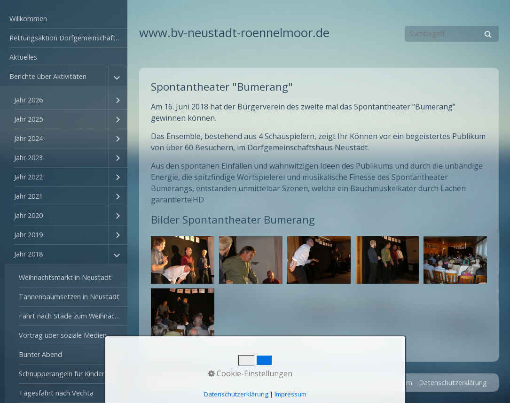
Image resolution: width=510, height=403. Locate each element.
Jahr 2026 (28, 99)
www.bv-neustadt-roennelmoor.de (234, 32)
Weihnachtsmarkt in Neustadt (65, 277)
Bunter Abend (40, 354)
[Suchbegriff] (452, 34)
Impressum (394, 382)
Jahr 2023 (28, 157)
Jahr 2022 (28, 176)
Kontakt (358, 382)
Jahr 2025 (28, 119)
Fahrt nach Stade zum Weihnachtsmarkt (73, 315)
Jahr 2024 (28, 138)
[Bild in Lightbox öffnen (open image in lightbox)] (182, 260)
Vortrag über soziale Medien (63, 335)
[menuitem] (63, 19)
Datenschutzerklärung (453, 382)
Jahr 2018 (28, 253)
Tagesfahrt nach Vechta (56, 392)
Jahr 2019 (28, 234)
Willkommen (28, 18)
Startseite (324, 382)
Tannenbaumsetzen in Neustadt (69, 296)
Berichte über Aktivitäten (47, 76)
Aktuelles (23, 57)
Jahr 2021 (28, 196)
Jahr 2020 (28, 215)
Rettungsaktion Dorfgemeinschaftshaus (68, 37)
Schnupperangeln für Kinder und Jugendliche (73, 373)
